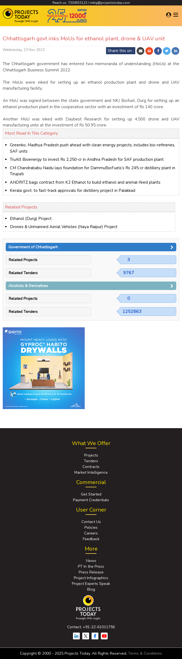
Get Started (91, 494)
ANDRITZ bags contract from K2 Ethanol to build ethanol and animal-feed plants (85, 182)
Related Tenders (23, 273)
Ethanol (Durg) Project (31, 218)
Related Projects (23, 259)
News (91, 560)
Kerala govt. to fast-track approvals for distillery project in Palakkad (72, 190)
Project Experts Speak (91, 583)
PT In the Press (91, 566)
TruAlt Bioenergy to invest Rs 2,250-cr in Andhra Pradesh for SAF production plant (87, 159)
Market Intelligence (91, 472)
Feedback (91, 539)
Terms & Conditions (145, 653)
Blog (91, 589)
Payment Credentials (91, 500)
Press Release (91, 572)
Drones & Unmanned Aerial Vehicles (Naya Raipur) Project (64, 226)
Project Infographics (91, 578)
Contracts (91, 466)
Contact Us (91, 521)
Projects (91, 455)
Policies (91, 527)
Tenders (91, 461)
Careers (91, 533)
